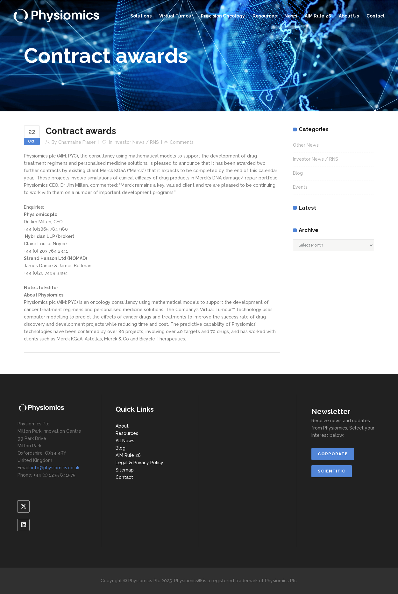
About (122, 426)
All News (125, 440)
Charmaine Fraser (77, 142)
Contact (124, 477)
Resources (127, 433)
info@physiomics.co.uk (55, 467)
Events (300, 187)
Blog (298, 173)
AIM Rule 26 (128, 455)
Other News (306, 145)
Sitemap (125, 469)
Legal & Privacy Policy (139, 462)
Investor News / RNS (136, 142)
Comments (182, 142)
